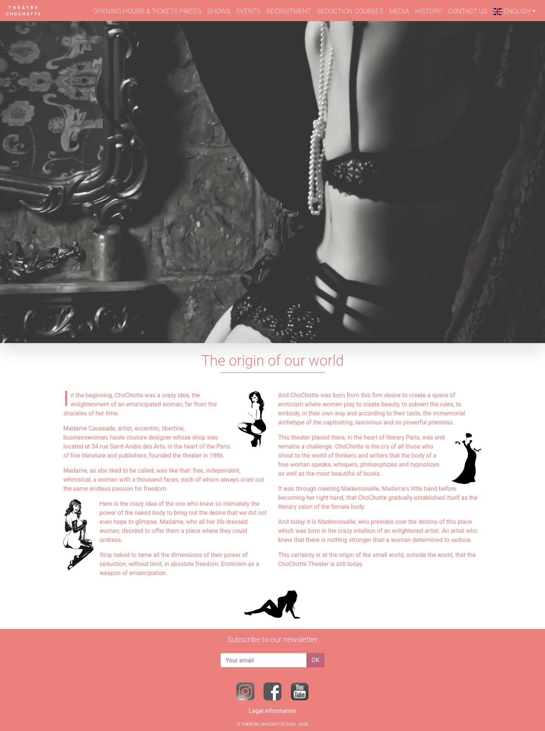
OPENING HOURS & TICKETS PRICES (147, 11)
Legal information (272, 710)
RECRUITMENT (288, 11)
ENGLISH (511, 11)
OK (315, 660)
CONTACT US (467, 11)
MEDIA (399, 11)
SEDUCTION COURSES (350, 11)
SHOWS (218, 11)
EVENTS (248, 11)
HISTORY (428, 11)
